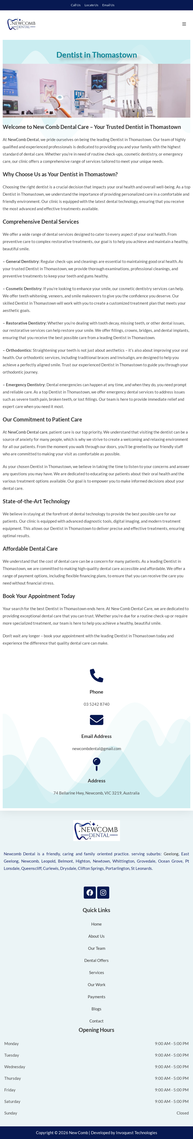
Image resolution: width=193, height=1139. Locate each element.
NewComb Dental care (28, 432)
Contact (96, 1020)
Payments (96, 996)
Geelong (171, 853)
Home (96, 924)
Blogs (96, 1008)
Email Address (96, 736)
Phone (96, 692)
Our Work (96, 984)
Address (96, 780)
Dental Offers (96, 960)
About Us (96, 936)
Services (96, 972)
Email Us (108, 5)
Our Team (96, 948)
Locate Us (91, 5)
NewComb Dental (23, 139)
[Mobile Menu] (184, 23)
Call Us (76, 5)
